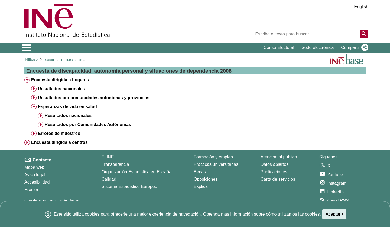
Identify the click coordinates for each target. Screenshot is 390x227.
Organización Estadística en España (136, 172)
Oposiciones (205, 179)
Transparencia (115, 164)
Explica (201, 186)
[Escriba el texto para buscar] (307, 34)
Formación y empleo (213, 157)
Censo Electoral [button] (279, 47)
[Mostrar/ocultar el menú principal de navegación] (27, 48)
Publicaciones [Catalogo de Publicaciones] (274, 172)
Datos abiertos (274, 164)
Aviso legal (34, 175)
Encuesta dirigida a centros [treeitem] (59, 142)
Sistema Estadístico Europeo (129, 186)
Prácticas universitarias (216, 164)
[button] (353, 48)
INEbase (31, 59)
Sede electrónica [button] (317, 47)
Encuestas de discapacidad (82, 60)
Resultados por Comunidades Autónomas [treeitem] (88, 124)
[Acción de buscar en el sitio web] (364, 34)
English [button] (361, 6)
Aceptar (334, 214)
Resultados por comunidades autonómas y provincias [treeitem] (94, 97)
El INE (108, 157)
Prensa (31, 189)
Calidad (109, 179)
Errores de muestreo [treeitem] (59, 133)
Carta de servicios (278, 179)
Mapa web (34, 167)
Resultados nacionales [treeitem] (61, 88)
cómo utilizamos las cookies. (293, 214)
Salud (49, 60)
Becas (200, 172)
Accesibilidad (37, 182)
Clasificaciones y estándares (51, 200)
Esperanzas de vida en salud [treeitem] (67, 106)
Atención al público (279, 157)
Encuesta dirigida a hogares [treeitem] (60, 79)
